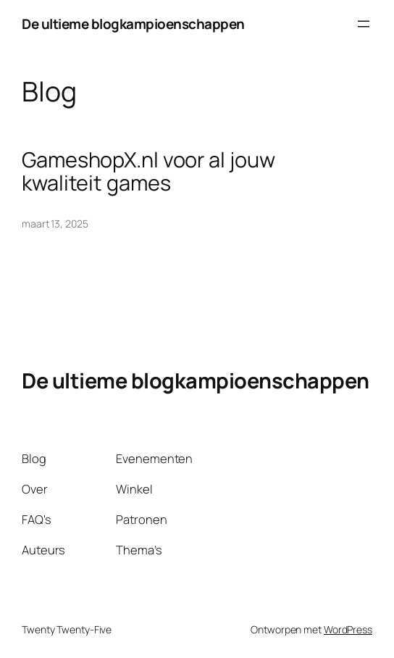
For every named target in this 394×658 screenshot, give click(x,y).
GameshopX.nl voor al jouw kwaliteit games (148, 171)
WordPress (348, 629)
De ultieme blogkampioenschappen (133, 23)
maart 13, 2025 (55, 223)
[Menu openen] (363, 24)
